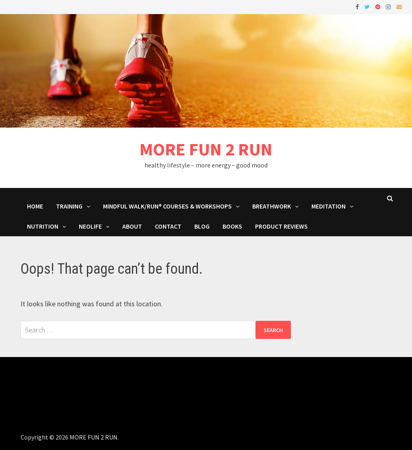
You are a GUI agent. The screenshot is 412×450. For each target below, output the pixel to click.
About (132, 226)
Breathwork (271, 206)
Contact (168, 226)
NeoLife (90, 226)
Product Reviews (281, 226)
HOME (35, 206)
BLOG (202, 226)
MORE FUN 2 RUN (206, 149)
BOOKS (232, 226)
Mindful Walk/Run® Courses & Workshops (167, 206)
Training (69, 206)
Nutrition (42, 226)
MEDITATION (328, 206)
